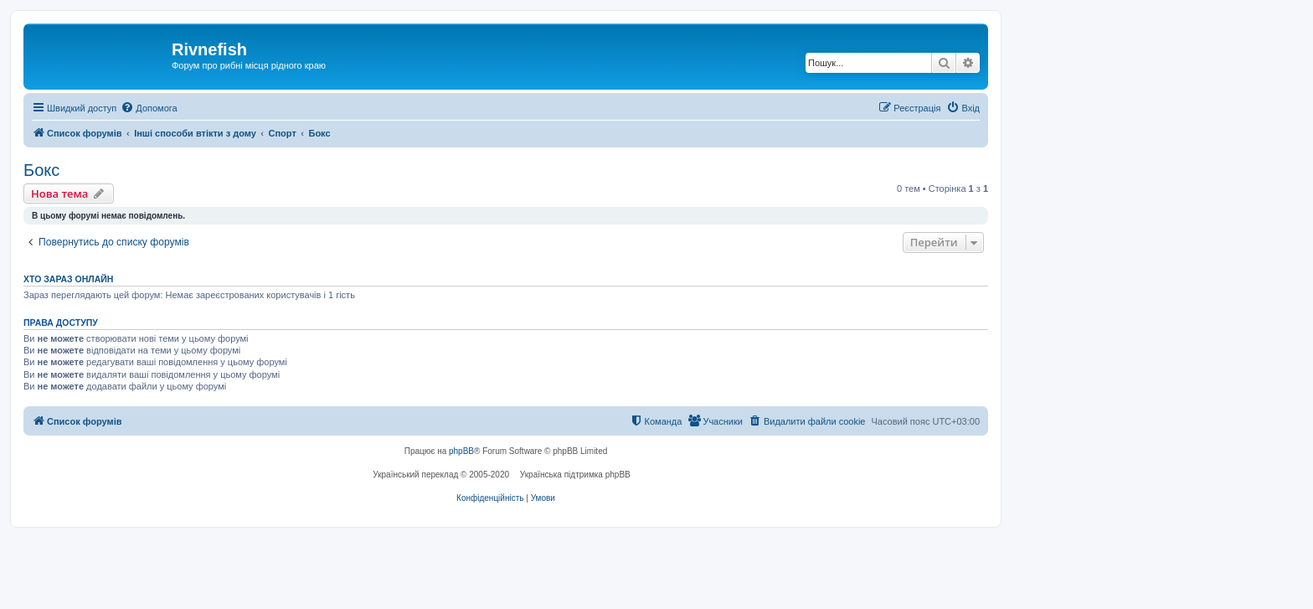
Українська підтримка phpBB (575, 474)
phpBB (461, 451)
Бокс (41, 170)
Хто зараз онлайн (68, 279)
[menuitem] (149, 108)
